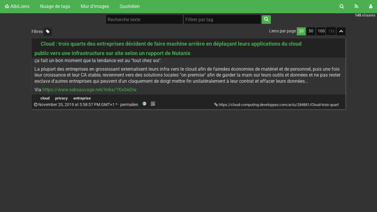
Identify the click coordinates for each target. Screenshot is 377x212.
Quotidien (130, 6)
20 (301, 31)
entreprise (82, 98)
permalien (86, 104)
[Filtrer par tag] (222, 19)
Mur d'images (95, 6)
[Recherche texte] (144, 19)
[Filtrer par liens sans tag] (48, 32)
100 (321, 31)
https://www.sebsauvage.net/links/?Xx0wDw (89, 89)
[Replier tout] (341, 31)
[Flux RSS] (356, 6)
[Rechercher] (342, 6)
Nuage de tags (55, 6)
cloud (45, 98)
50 (311, 31)
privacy (61, 98)
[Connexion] (370, 6)
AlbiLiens (17, 6)
